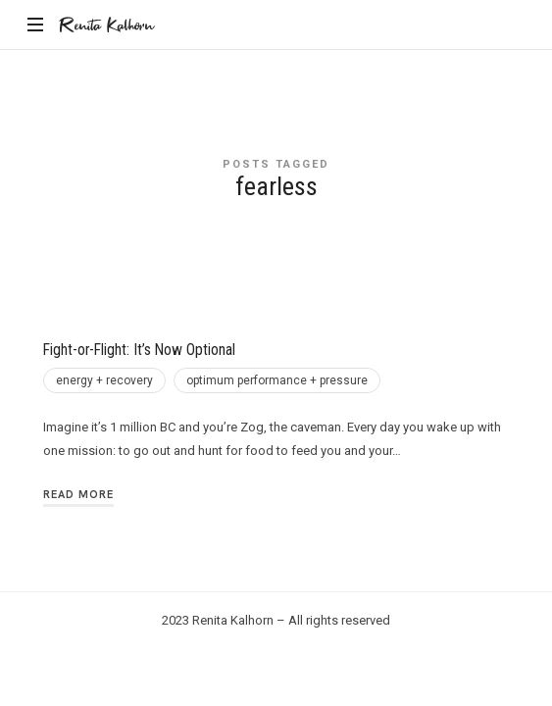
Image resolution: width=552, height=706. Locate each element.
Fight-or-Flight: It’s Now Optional (139, 350)
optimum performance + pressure (277, 380)
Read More (78, 494)
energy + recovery (104, 380)
